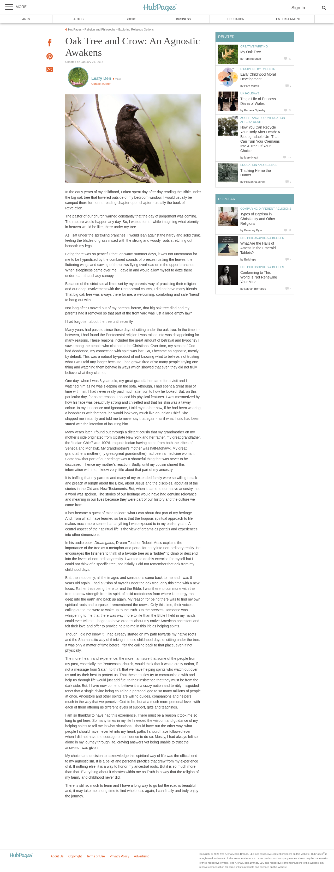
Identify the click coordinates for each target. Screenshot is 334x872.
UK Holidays (249, 93)
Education (235, 19)
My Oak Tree (250, 52)
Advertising (141, 856)
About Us (57, 856)
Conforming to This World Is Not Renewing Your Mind (258, 277)
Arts (26, 19)
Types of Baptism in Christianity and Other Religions (257, 219)
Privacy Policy (119, 856)
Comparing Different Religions (265, 208)
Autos (79, 19)
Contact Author (101, 83)
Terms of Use (95, 856)
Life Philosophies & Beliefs (262, 237)
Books (131, 19)
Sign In (298, 7)
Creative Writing (254, 46)
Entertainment (288, 19)
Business (183, 19)
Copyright (75, 856)
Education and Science (258, 164)
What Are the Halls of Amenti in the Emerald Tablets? (258, 248)
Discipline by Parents (257, 68)
